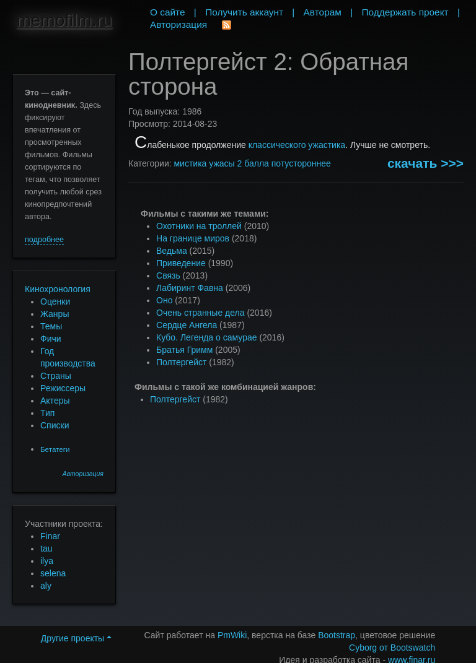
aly (45, 586)
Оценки (55, 301)
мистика (190, 163)
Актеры (55, 400)
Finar (50, 536)
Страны (55, 376)
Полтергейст (181, 362)
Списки (54, 425)
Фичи (50, 339)
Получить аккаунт (244, 12)
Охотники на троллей (199, 226)
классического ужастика (297, 145)
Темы (51, 326)
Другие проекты (76, 638)
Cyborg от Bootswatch (392, 647)
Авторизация (83, 473)
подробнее (44, 239)
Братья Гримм (184, 350)
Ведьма (171, 251)
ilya (46, 561)
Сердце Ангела (186, 325)
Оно (164, 300)
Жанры (54, 314)
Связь (168, 275)
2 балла (253, 163)
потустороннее (301, 163)
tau (46, 548)
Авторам (323, 12)
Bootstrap (336, 635)
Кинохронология (57, 289)
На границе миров (192, 238)
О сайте (167, 12)
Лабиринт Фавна (189, 288)
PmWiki (232, 635)
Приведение (181, 263)
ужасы (221, 163)
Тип (47, 413)
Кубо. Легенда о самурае (206, 337)
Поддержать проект (404, 12)
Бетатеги (54, 449)
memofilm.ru (64, 20)
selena (53, 573)
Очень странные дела (200, 313)
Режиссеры (63, 388)
